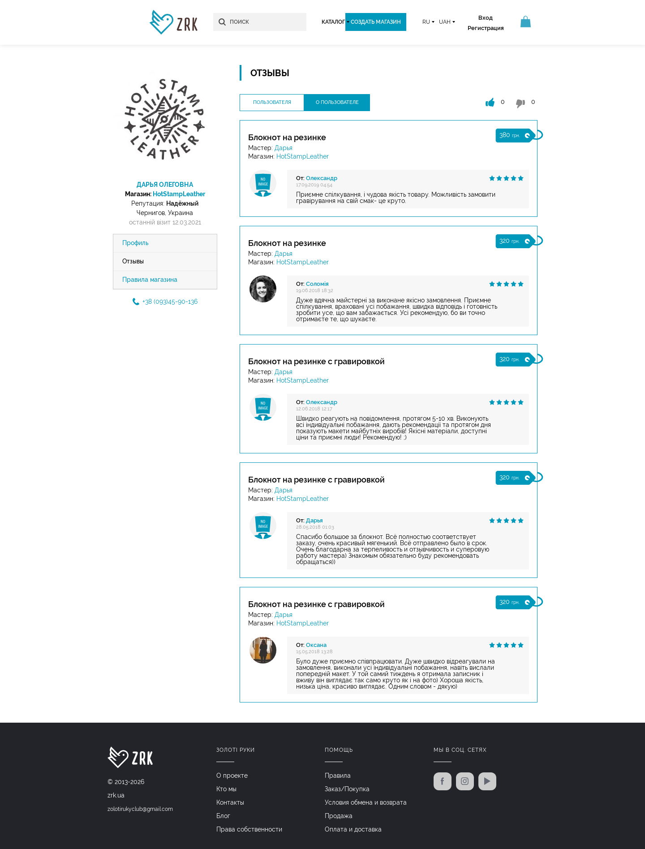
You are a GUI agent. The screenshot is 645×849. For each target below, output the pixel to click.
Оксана (316, 645)
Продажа (339, 815)
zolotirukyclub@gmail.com (140, 809)
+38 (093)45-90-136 (165, 302)
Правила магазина (149, 280)
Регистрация (484, 28)
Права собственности (249, 828)
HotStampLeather (179, 194)
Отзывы (133, 261)
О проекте (232, 775)
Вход (484, 18)
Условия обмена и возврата (366, 802)
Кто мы (226, 788)
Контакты (230, 802)
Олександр (321, 178)
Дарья (283, 147)
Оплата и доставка (353, 828)
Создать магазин (374, 22)
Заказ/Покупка (347, 788)
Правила (338, 775)
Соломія (317, 283)
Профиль (135, 243)
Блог (223, 815)
